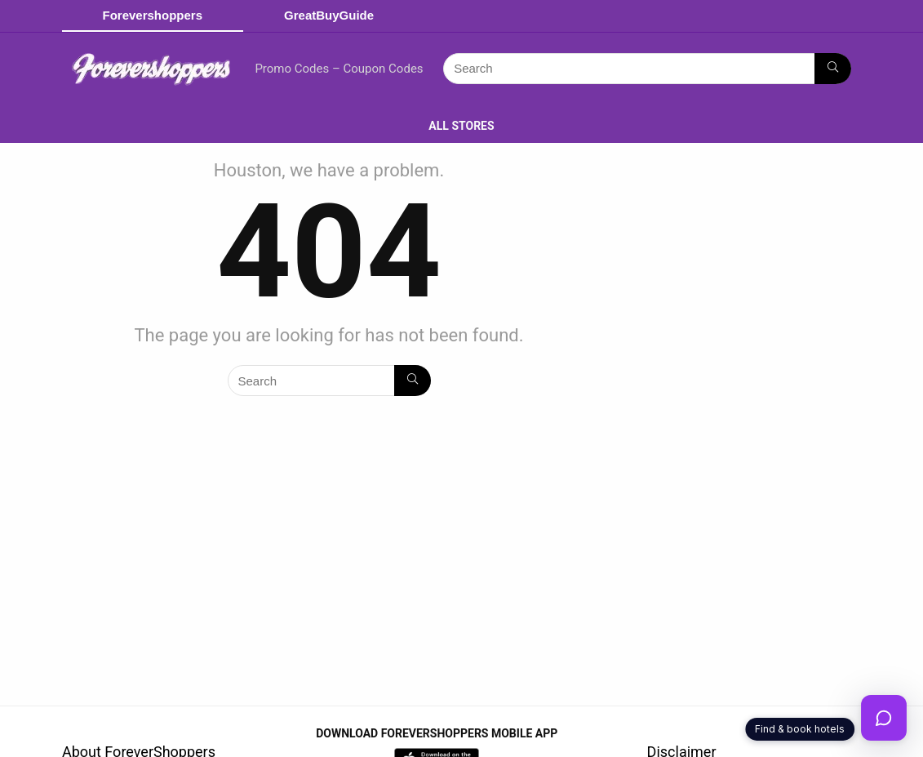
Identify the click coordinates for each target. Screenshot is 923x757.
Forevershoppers (153, 15)
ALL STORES (461, 125)
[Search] (832, 68)
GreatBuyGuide (329, 15)
